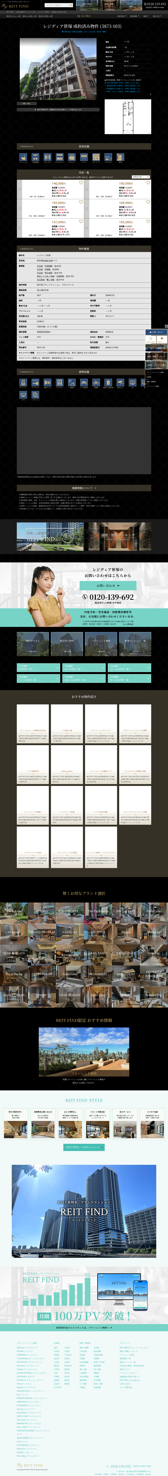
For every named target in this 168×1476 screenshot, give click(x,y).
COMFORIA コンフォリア (27, 1355)
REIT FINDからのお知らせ (130, 1380)
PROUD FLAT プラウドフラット (29, 1362)
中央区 (67, 1348)
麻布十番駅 (84, 1348)
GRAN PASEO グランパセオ (28, 1402)
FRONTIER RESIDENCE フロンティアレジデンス (33, 1432)
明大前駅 (48, 273)
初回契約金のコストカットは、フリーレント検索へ (82, 1327)
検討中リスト (125, 1369)
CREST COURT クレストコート (29, 1416)
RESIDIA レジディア (25, 1351)
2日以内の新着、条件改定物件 (132, 1366)
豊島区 (67, 1369)
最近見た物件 (151, 340)
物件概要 (133, 16)
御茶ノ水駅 (98, 1384)
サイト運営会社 (128, 624)
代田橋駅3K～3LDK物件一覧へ (120, 678)
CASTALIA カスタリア (26, 1377)
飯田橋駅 (97, 1366)
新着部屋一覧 (125, 1358)
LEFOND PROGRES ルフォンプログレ (32, 1373)
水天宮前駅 (84, 1377)
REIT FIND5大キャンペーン (83, 1147)
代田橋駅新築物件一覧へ (26, 668)
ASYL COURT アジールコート (29, 1427)
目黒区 (67, 1358)
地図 (145, 16)
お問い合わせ (106, 585)
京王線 (40, 266)
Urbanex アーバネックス (27, 1369)
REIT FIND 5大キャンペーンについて (134, 1348)
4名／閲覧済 (86, 16)
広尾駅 (82, 1358)
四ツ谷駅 (97, 1369)
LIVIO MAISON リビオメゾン (28, 1445)
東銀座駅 (83, 1380)
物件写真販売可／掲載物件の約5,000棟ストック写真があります (59, 110)
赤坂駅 (82, 1355)
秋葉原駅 (97, 1387)
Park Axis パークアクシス (27, 1348)
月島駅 (82, 1387)
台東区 (67, 1362)
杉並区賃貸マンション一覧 (25, 12)
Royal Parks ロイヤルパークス (29, 1413)
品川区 (56, 1358)
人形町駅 (83, 1373)
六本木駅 (83, 1351)
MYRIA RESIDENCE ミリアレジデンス (32, 1398)
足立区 (56, 1384)
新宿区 (56, 1355)
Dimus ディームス (24, 1384)
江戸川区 (57, 1387)
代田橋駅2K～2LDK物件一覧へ (120, 668)
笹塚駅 (48, 269)
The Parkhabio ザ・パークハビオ (30, 1358)
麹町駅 (96, 1373)
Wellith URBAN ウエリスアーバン (30, 1438)
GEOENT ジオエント (25, 1452)
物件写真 (121, 16)
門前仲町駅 (98, 1355)
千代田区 (68, 1355)
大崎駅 (96, 1377)
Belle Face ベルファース (26, 1449)
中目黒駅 (97, 1380)
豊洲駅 (96, 1358)
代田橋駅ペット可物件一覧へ (28, 678)
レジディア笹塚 (43, 12)
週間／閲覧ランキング (129, 1351)
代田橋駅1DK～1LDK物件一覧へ (76, 678)
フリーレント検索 (127, 1355)
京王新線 (41, 280)
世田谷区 (68, 1366)
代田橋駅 (48, 266)
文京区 (56, 1362)
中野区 (56, 1377)
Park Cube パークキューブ (27, 1366)
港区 (56, 1348)
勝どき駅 (83, 1369)
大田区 (56, 1369)
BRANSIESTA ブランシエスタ (29, 1423)
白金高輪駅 (84, 1362)
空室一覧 (156, 16)
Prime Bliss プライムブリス (28, 1456)
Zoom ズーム (22, 1442)
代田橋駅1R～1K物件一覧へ (73, 668)
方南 (50, 260)
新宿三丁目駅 (99, 1362)
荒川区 (67, 1373)
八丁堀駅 (83, 1384)
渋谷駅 (96, 1348)
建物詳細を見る (28, 146)
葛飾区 (67, 1384)
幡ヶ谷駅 (50, 280)
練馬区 (67, 1380)
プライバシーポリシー (129, 1373)
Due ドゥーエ (22, 1395)
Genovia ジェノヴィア (26, 1409)
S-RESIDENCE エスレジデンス (29, 1405)
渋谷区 (56, 1351)
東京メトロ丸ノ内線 (45, 276)
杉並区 (46, 260)
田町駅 (82, 1366)
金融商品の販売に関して (130, 1377)
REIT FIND (9, 12)
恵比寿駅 (97, 1351)
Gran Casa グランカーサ (26, 1420)
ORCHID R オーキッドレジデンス (30, 1380)
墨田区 (56, 1366)
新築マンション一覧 (128, 1362)
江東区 (67, 1351)
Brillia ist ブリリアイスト (27, 1387)
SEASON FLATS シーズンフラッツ (30, 1391)
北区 (56, 1373)
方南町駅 (60, 276)
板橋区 (56, 1380)
